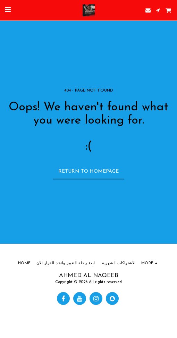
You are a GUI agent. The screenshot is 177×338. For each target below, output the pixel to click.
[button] (8, 10)
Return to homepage (88, 171)
